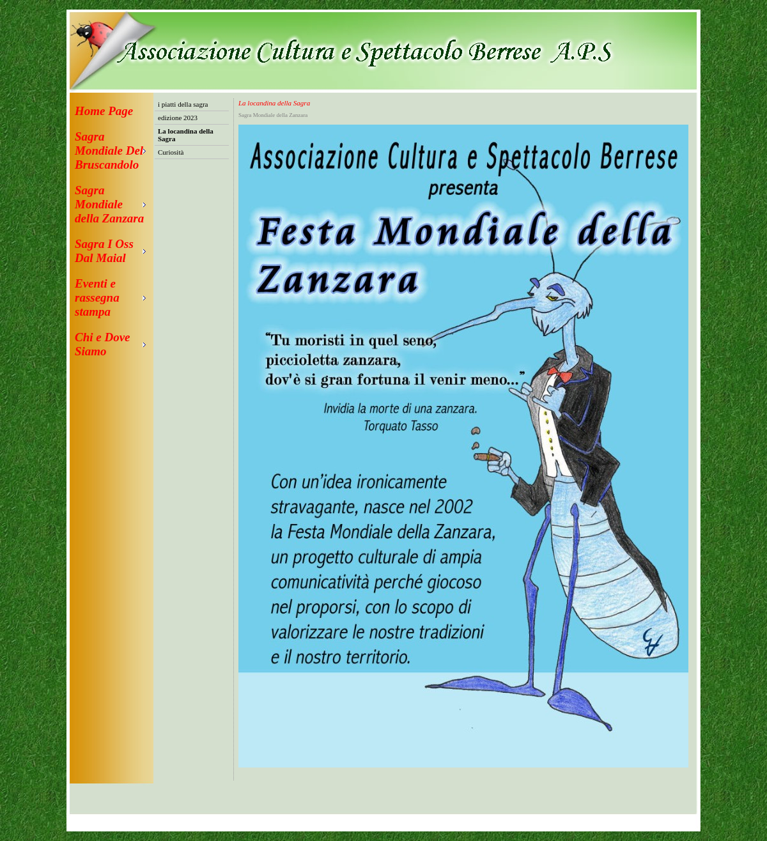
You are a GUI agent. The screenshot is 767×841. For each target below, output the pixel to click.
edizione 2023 (178, 117)
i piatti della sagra (183, 104)
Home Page (104, 111)
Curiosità (170, 152)
